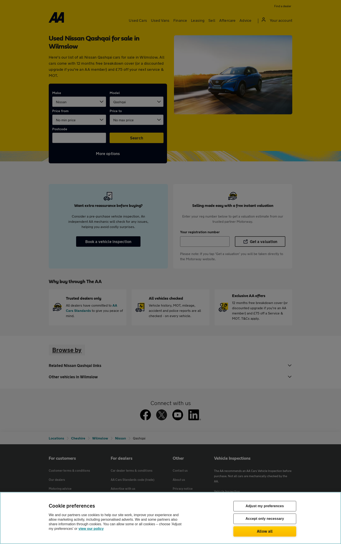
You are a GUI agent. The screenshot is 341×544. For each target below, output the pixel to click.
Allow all (265, 531)
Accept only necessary (265, 519)
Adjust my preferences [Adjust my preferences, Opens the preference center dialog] (265, 506)
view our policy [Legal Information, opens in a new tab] (91, 528)
